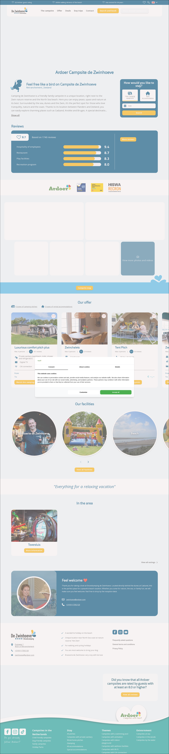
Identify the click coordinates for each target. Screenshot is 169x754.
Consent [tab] (51, 367)
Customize (83, 392)
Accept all (115, 392)
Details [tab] (117, 367)
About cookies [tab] (84, 367)
